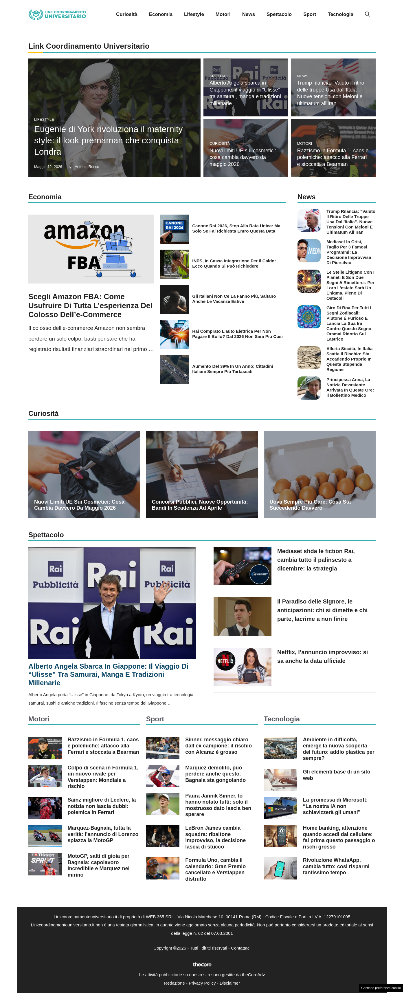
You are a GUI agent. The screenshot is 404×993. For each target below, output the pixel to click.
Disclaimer (230, 983)
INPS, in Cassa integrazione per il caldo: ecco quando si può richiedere (234, 263)
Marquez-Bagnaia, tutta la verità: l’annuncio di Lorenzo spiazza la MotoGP (103, 834)
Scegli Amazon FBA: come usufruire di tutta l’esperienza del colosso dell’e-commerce (90, 305)
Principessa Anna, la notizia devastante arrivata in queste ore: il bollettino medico (350, 387)
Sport (309, 14)
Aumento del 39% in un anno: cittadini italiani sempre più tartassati (232, 369)
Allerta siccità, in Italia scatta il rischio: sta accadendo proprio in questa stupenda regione (349, 359)
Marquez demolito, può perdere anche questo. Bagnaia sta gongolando (215, 774)
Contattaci (241, 948)
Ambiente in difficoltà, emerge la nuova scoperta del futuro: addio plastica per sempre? (338, 749)
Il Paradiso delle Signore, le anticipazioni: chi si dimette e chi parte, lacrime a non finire (322, 610)
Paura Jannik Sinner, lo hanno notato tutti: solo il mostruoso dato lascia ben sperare (218, 805)
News (248, 14)
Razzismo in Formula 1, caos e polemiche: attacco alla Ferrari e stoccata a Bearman (333, 157)
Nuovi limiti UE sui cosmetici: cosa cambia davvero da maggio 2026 (243, 157)
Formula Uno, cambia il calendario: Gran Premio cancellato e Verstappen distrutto (215, 869)
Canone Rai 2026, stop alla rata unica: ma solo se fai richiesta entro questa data (236, 228)
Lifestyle (194, 14)
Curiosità (126, 14)
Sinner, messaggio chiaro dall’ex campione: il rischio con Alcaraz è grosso (218, 746)
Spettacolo (279, 14)
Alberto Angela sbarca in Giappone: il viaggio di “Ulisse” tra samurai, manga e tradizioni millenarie (108, 674)
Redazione (174, 983)
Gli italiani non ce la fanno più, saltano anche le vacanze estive (234, 299)
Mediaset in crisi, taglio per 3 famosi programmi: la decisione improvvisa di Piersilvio (348, 252)
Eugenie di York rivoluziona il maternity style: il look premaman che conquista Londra (108, 140)
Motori (223, 14)
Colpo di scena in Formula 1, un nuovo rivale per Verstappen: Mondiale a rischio (103, 777)
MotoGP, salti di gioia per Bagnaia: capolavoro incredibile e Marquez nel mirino (99, 865)
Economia (160, 14)
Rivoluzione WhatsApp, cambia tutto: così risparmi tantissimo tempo (336, 866)
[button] (367, 14)
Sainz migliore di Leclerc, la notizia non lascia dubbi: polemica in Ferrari (102, 806)
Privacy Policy (202, 983)
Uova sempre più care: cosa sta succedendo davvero (310, 505)
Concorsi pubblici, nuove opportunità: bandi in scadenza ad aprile (200, 505)
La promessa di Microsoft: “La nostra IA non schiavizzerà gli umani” (335, 806)
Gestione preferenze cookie (381, 988)
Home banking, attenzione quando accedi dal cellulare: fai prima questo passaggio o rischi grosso (339, 837)
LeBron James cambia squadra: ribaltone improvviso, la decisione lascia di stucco (215, 837)
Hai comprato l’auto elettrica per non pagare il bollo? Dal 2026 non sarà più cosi (237, 334)
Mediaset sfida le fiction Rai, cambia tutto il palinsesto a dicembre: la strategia (316, 560)
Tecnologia (340, 14)
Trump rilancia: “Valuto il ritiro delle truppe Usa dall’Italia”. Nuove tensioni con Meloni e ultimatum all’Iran (350, 222)
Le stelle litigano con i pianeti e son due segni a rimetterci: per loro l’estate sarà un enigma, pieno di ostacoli (350, 285)
